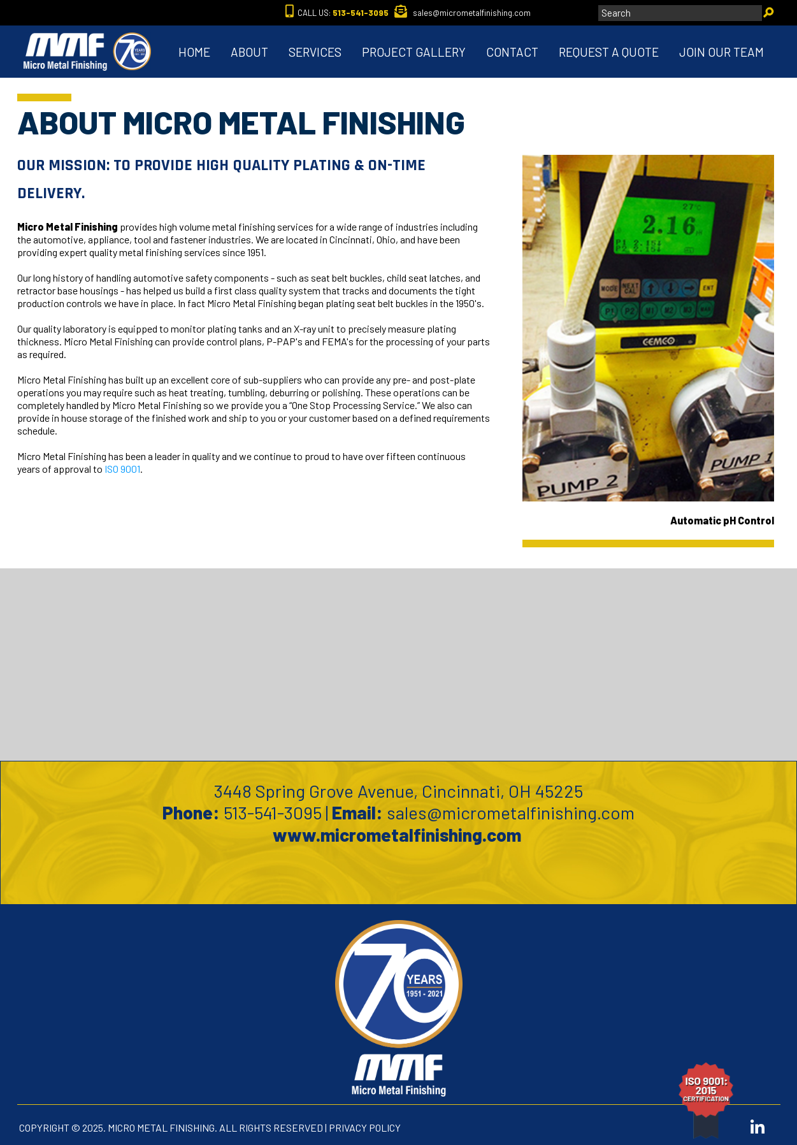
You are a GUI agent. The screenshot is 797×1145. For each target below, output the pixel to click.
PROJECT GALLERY (414, 52)
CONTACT (512, 52)
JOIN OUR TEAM (721, 52)
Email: (357, 812)
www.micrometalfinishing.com (399, 835)
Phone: (191, 812)
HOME (194, 52)
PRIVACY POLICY (365, 1127)
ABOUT (249, 52)
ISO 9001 (122, 469)
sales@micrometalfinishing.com (511, 812)
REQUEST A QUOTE (609, 52)
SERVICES (315, 52)
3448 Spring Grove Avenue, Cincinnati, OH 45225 (398, 791)
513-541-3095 (273, 812)
